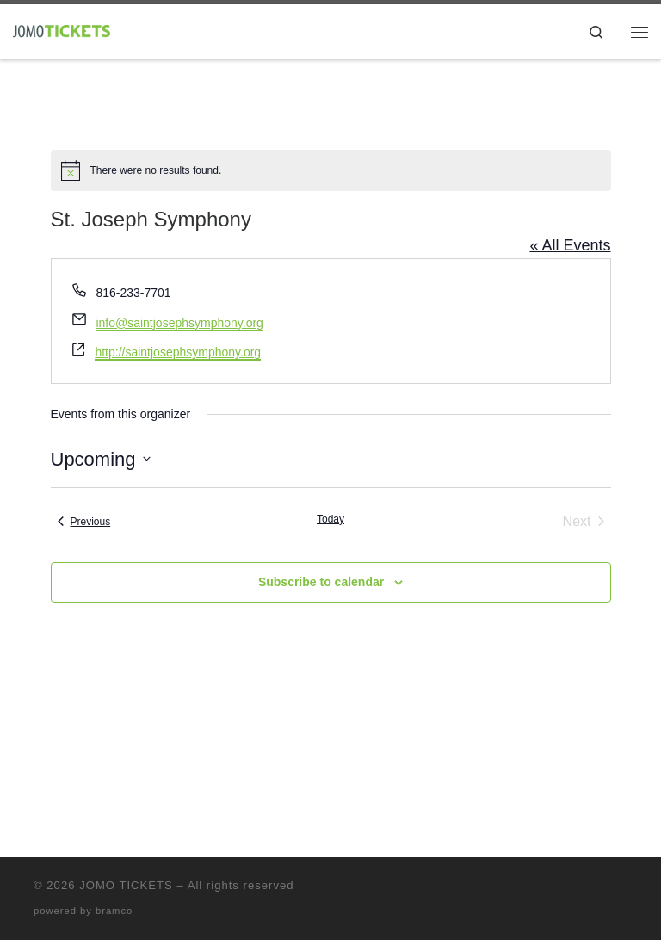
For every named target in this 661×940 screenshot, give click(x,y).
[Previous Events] (84, 521)
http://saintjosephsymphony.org (178, 352)
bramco (114, 911)
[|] (61, 29)
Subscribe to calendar (321, 582)
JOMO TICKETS (126, 885)
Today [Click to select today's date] (330, 519)
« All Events (569, 245)
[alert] (331, 170)
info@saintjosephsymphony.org (179, 323)
